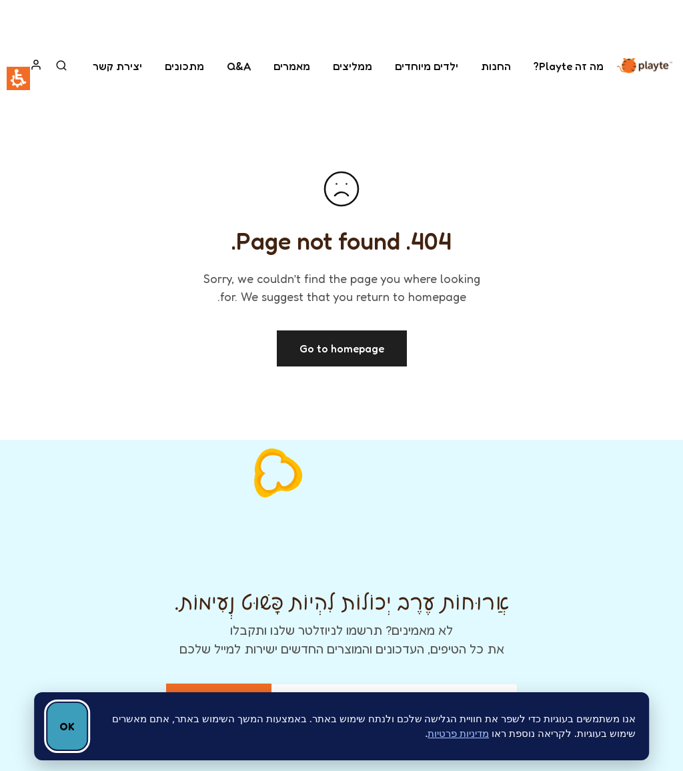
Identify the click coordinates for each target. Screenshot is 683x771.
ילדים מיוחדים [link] (426, 66)
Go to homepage (341, 348)
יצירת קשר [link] (117, 66)
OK (67, 726)
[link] (644, 65)
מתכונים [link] (184, 66)
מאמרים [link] (291, 66)
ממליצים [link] (352, 66)
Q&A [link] (239, 66)
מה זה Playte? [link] (569, 66)
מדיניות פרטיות (458, 733)
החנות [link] (496, 66)
